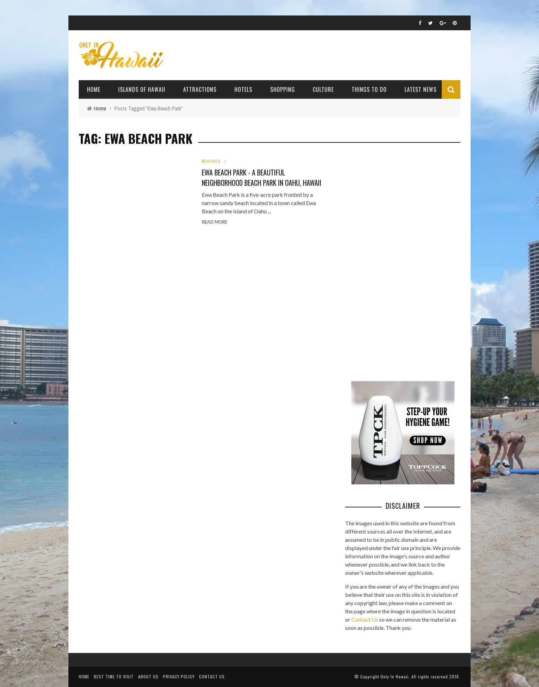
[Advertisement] (396, 261)
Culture (323, 89)
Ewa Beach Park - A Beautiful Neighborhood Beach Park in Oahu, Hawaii (261, 177)
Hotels (243, 89)
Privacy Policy (179, 676)
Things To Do (369, 89)
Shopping (282, 89)
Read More (214, 222)
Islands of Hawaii (141, 89)
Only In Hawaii (395, 676)
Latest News (421, 89)
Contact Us (364, 619)
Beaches (211, 161)
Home (93, 89)
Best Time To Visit (114, 676)
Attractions (200, 89)
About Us (148, 676)
